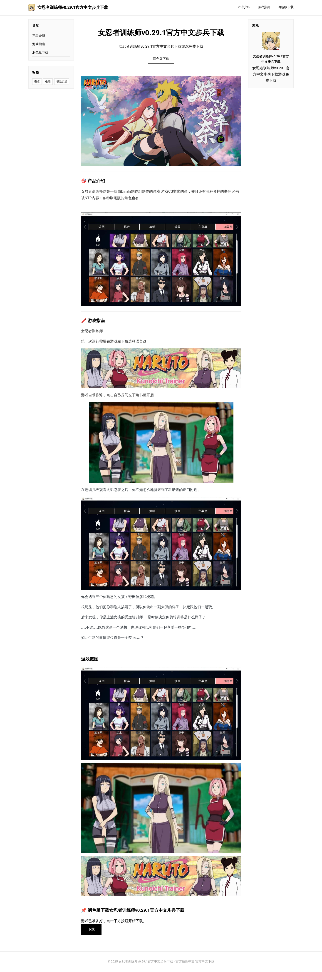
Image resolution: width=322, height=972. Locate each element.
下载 (92, 930)
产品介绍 (244, 7)
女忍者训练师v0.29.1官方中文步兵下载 (68, 7)
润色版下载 (286, 7)
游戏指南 (264, 7)
